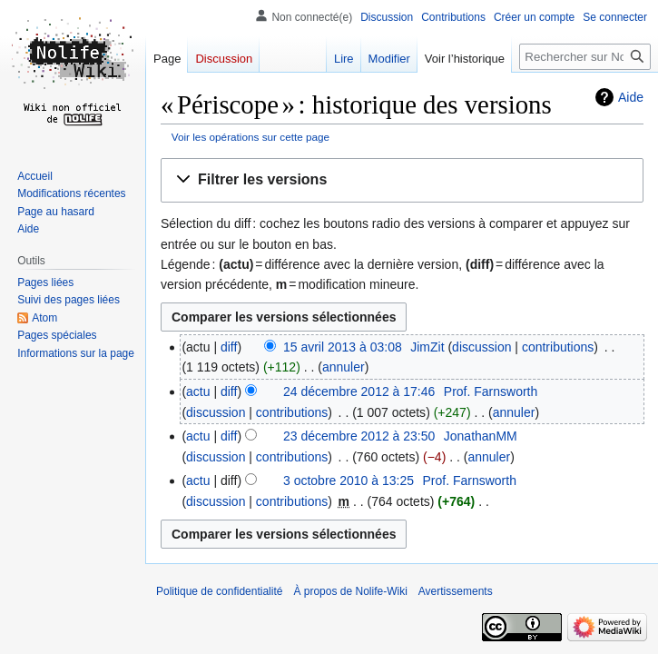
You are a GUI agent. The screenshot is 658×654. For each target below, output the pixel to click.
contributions (558, 347)
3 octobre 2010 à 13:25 (348, 480)
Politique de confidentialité (219, 591)
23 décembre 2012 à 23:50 (359, 436)
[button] (402, 180)
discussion (481, 347)
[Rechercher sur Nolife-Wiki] (585, 57)
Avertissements (455, 591)
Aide (630, 97)
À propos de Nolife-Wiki (350, 591)
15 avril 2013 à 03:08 (342, 347)
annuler (343, 367)
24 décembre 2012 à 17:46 (359, 391)
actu (198, 391)
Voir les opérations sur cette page (250, 137)
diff (229, 347)
